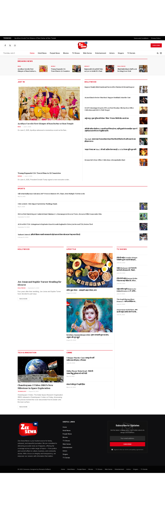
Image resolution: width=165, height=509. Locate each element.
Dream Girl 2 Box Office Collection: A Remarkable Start (105, 160)
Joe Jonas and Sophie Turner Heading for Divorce (39, 283)
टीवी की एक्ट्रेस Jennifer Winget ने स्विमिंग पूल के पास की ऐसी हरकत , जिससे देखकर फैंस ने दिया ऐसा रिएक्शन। (127, 259)
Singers (121, 53)
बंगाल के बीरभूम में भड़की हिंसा (75, 384)
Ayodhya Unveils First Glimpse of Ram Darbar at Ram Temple (35, 38)
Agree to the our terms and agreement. (127, 449)
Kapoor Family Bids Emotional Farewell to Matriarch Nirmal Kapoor (109, 87)
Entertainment (100, 53)
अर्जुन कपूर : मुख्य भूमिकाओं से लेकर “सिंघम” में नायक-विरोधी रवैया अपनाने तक (107, 118)
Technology (22, 391)
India (19, 66)
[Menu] (161, 53)
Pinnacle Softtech (45, 469)
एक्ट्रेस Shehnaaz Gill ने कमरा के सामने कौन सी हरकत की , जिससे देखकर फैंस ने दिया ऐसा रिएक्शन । (126, 269)
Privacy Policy (155, 38)
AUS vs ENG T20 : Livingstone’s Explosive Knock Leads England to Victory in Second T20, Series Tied (55, 224)
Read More (23, 299)
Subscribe (156, 45)
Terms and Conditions (141, 38)
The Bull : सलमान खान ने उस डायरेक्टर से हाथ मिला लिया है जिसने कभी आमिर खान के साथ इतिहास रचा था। (110, 140)
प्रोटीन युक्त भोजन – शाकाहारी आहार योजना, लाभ (81, 290)
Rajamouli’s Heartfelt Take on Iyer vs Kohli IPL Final (93, 70)
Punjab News (55, 53)
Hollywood (22, 288)
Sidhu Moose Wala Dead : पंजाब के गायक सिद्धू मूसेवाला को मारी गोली (79, 372)
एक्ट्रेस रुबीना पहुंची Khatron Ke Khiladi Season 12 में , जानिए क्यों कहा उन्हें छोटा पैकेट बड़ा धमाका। (127, 290)
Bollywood (122, 66)
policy (134, 449)
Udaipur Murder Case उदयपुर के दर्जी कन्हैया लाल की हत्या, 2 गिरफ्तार (80, 359)
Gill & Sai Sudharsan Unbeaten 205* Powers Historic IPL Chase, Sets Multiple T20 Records (51, 194)
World (53, 66)
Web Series (87, 53)
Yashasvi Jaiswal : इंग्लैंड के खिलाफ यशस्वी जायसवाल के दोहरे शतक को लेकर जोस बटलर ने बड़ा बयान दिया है (49, 235)
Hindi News (42, 53)
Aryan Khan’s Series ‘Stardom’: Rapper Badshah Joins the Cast (107, 97)
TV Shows (76, 53)
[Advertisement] (82, 18)
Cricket (87, 66)
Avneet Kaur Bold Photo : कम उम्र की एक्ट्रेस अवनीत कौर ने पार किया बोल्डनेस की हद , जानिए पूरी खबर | (127, 311)
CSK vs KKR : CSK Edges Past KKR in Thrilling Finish (37, 204)
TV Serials (131, 53)
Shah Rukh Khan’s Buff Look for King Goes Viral (127, 70)
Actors (111, 53)
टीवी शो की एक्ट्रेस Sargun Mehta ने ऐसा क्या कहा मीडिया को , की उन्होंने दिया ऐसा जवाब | (127, 279)
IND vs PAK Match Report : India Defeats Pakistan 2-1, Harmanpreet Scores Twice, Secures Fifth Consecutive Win (60, 214)
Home (32, 53)
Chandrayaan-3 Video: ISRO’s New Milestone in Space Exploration (35, 387)
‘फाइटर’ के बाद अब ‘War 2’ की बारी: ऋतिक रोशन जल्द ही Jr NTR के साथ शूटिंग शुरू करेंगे (110, 149)
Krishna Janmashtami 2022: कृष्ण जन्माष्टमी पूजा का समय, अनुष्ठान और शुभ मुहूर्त (87, 336)
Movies (66, 53)
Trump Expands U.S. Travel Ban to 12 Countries (60, 70)
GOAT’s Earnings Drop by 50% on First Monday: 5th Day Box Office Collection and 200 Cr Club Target (109, 109)
